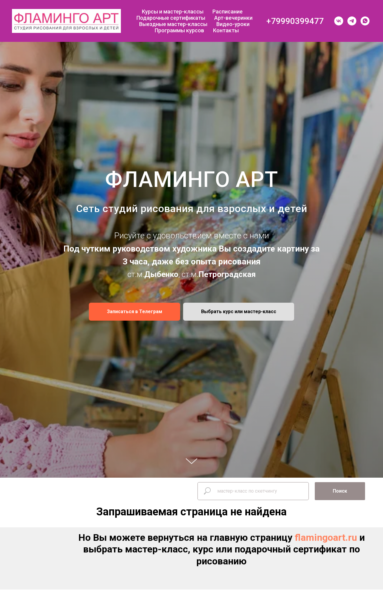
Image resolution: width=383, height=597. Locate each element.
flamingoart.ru (326, 537)
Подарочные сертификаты (170, 18)
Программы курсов (179, 30)
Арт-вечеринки (233, 18)
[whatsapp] (365, 20)
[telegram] (351, 20)
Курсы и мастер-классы (172, 11)
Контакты (226, 30)
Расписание (227, 11)
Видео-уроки (233, 24)
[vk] (338, 20)
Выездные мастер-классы (173, 24)
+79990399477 (295, 21)
